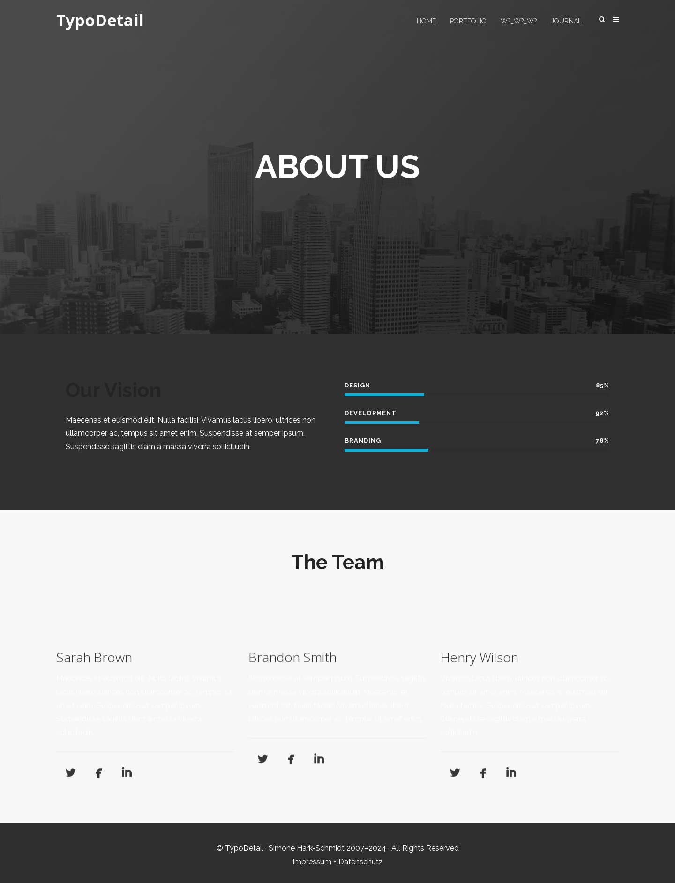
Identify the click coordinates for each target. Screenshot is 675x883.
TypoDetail (100, 20)
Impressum (311, 861)
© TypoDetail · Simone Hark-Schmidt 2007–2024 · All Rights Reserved (338, 848)
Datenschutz (360, 861)
